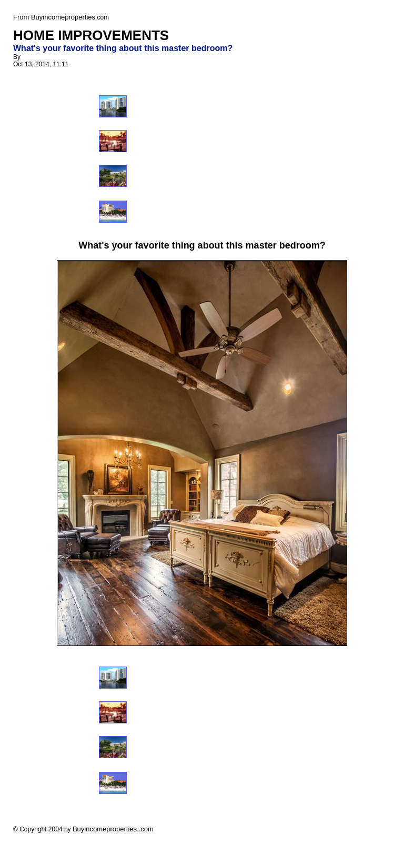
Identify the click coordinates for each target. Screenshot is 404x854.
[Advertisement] (217, 157)
